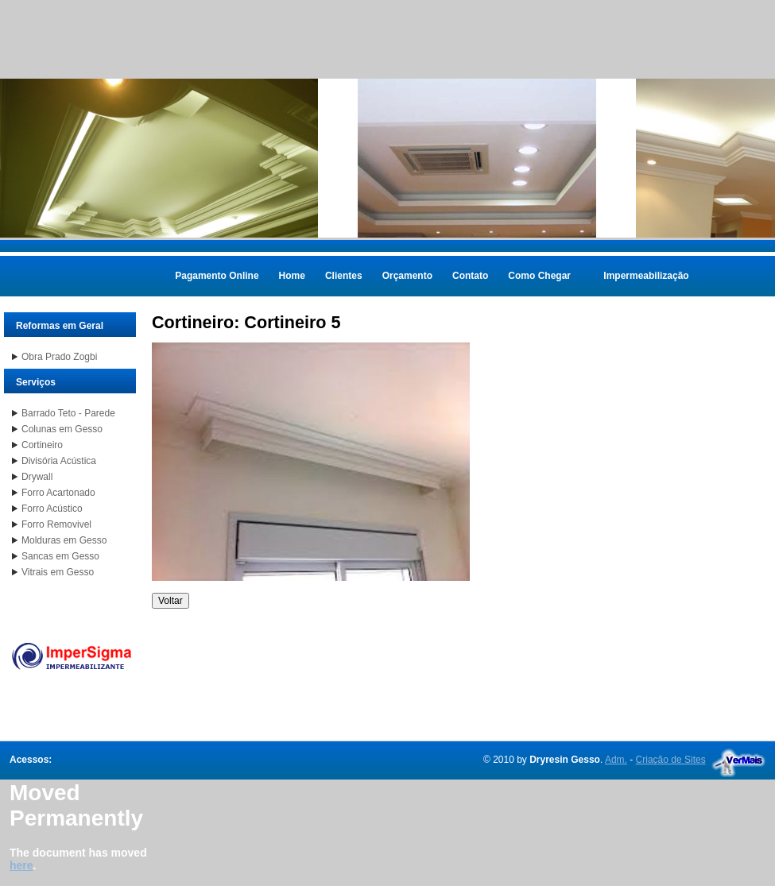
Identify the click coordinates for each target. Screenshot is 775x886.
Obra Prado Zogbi (59, 356)
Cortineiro (42, 445)
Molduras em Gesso (64, 540)
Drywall (36, 476)
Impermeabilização (645, 275)
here (21, 865)
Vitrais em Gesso (57, 572)
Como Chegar (539, 275)
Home (292, 275)
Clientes (343, 275)
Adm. (616, 759)
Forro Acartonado (58, 492)
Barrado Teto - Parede (68, 413)
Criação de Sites (671, 759)
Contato (470, 275)
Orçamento (407, 275)
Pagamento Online (216, 275)
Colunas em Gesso (62, 429)
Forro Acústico (52, 508)
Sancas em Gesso (60, 556)
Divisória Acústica (58, 460)
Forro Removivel (56, 524)
